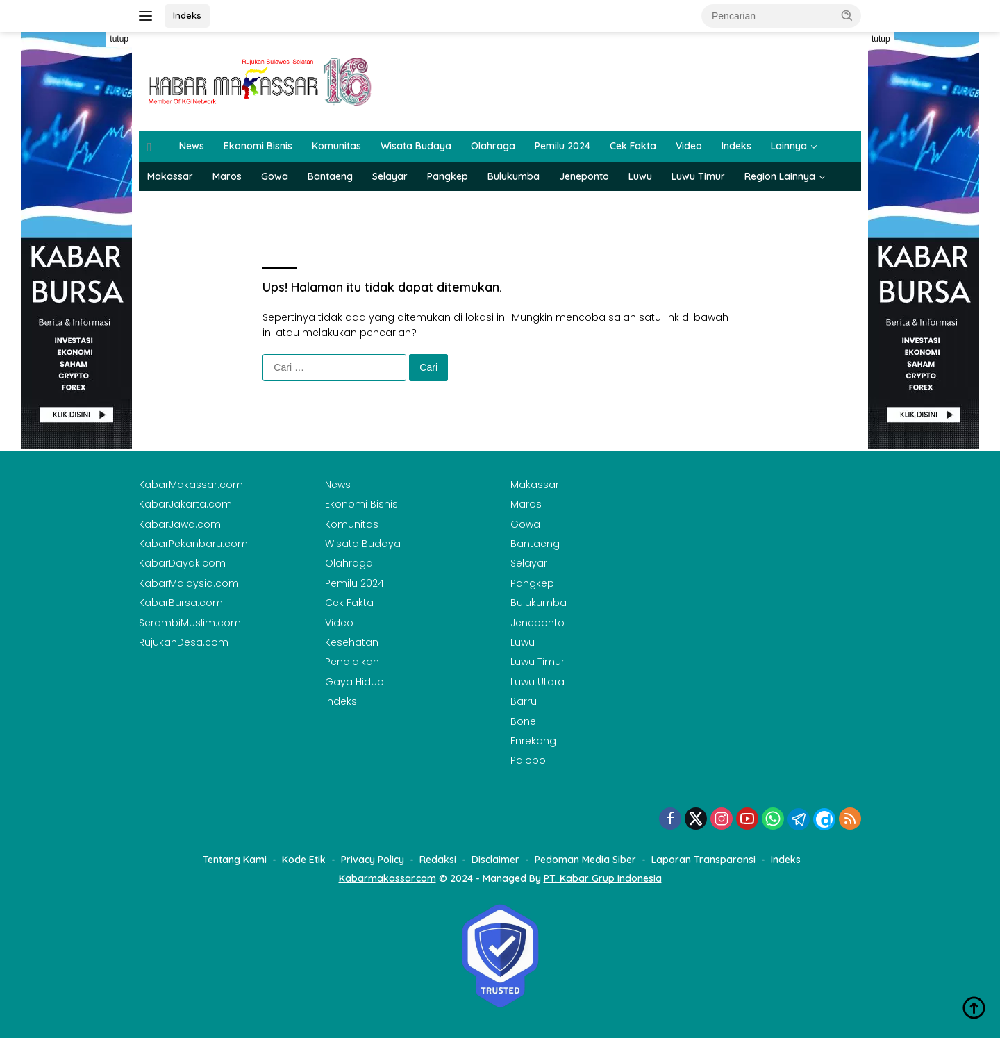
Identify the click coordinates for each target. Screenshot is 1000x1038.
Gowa (274, 176)
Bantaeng (330, 176)
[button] (847, 15)
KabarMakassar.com (191, 485)
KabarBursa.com (181, 603)
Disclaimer (495, 859)
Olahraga (493, 146)
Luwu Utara (537, 682)
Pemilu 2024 (562, 146)
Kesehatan (351, 642)
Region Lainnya (779, 176)
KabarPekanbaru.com (193, 544)
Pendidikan (352, 662)
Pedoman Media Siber (585, 859)
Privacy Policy (372, 859)
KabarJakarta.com (185, 504)
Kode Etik (304, 859)
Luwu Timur (698, 176)
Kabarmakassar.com (387, 878)
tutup (119, 39)
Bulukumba (514, 176)
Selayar (390, 176)
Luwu (640, 176)
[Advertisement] (76, 657)
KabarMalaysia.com (189, 583)
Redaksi (437, 859)
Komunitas (336, 146)
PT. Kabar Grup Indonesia (603, 878)
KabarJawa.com (180, 524)
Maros (227, 176)
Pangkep (447, 176)
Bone (523, 721)
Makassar (170, 176)
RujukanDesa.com (183, 642)
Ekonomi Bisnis (258, 146)
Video (689, 146)
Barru (523, 701)
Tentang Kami (235, 859)
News (191, 146)
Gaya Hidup (354, 682)
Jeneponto (584, 176)
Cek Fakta (633, 146)
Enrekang (533, 741)
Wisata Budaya (416, 146)
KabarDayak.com (182, 563)
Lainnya (789, 146)
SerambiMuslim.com (190, 623)
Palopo (528, 760)
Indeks (187, 15)
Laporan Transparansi (703, 859)
